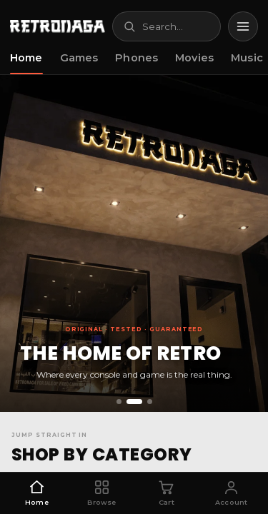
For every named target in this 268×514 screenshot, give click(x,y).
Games (79, 57)
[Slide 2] (134, 401)
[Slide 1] (118, 401)
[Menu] (243, 26)
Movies (194, 57)
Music (247, 57)
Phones (136, 57)
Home (26, 57)
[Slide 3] (149, 401)
